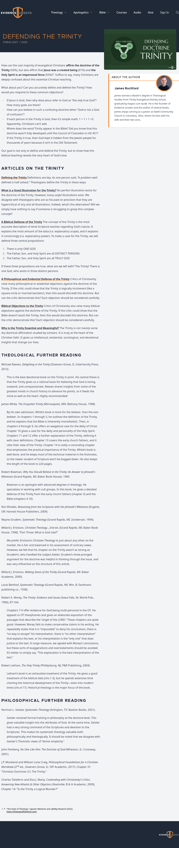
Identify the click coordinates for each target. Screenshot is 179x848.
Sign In (164, 12)
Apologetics (81, 12)
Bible (102, 12)
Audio (137, 12)
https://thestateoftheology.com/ (22, 811)
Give (150, 12)
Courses (121, 12)
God (24, 42)
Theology (57, 12)
